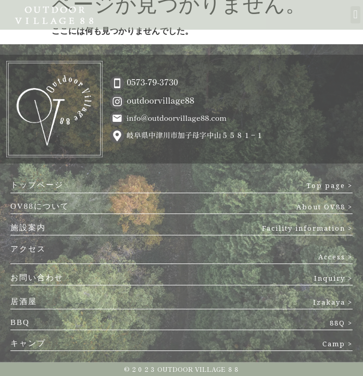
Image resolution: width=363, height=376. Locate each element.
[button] (355, 14)
